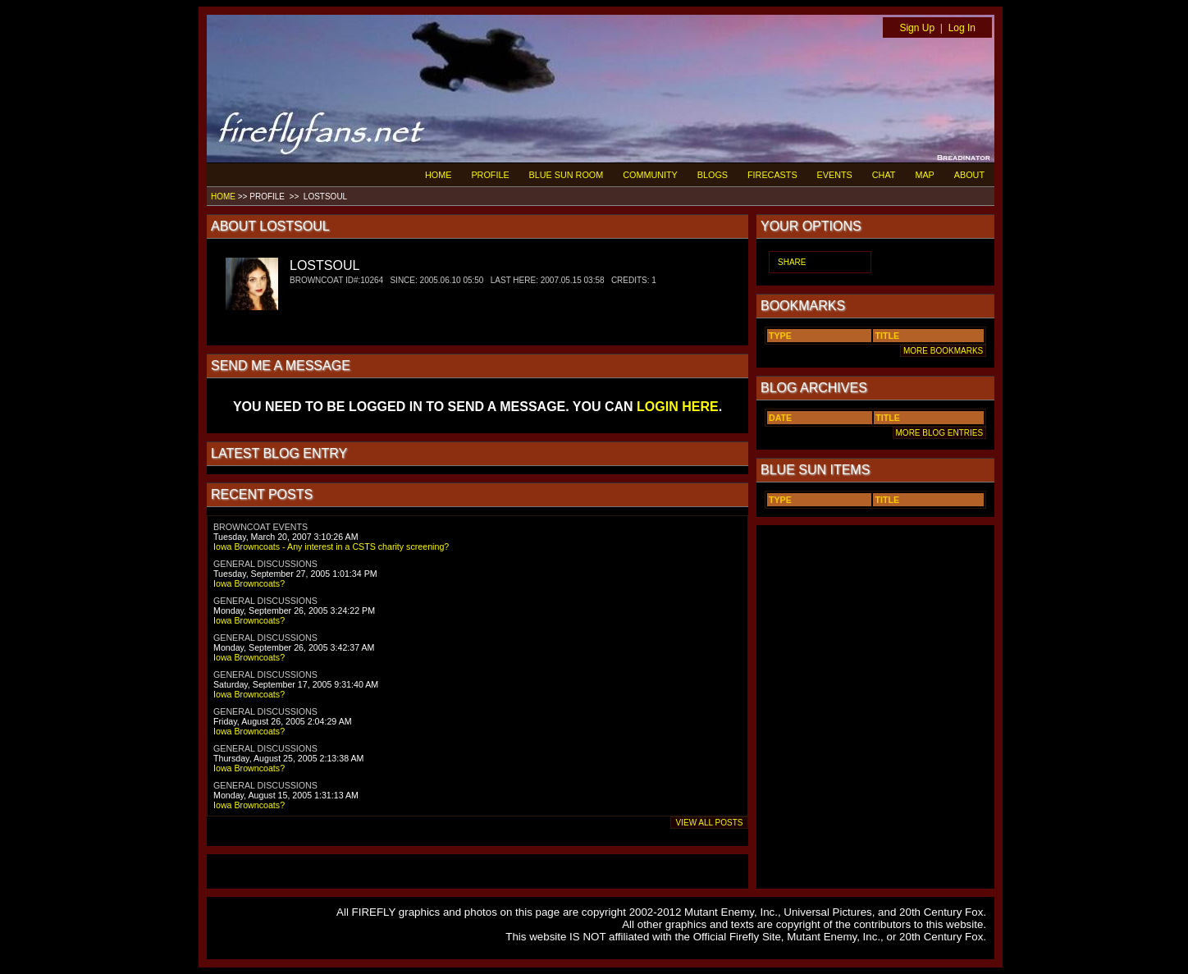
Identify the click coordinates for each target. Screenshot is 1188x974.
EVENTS (834, 175)
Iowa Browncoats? (249, 583)
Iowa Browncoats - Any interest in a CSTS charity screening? (331, 546)
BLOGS (712, 175)
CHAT (884, 175)
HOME (438, 175)
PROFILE (490, 175)
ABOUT (969, 175)
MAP (924, 175)
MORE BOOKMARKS (943, 350)
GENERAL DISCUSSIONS (265, 564)
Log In (962, 28)
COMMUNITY (650, 175)
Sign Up (916, 28)
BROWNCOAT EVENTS (260, 527)
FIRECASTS (772, 175)
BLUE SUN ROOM (566, 175)
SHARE (792, 262)
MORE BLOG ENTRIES (939, 432)
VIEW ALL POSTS (709, 822)
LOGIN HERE (678, 407)
